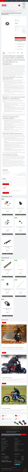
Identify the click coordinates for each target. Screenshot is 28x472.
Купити (20, 37)
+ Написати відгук (5, 184)
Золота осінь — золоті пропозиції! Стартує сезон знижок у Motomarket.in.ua (12, 347)
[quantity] (7, 212)
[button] (11, 1)
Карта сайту (2, 449)
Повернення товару (3, 448)
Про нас (2, 445)
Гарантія (5, 415)
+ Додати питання (5, 192)
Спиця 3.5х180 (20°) (20, 269)
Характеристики (10, 52)
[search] (19, 5)
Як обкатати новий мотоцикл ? (6, 408)
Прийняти (24, 470)
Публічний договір (19, 41)
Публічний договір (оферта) (4, 446)
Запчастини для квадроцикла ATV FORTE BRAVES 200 (17, 10)
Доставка (19, 415)
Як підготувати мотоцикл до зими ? (7, 377)
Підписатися (23, 434)
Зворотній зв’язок (3, 447)
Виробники (2, 450)
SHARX (18, 19)
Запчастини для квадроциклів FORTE (7, 10)
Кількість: (16, 34)
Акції (2, 451)
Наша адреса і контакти (20, 46)
